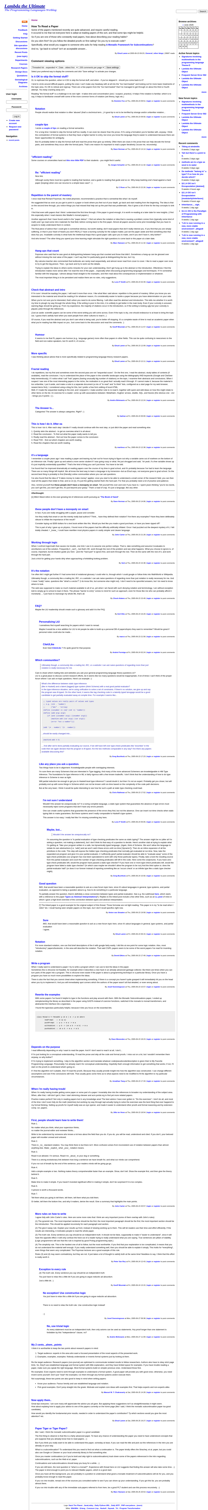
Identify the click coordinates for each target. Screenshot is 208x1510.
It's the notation (40, 571)
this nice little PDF (75, 160)
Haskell (103, 1508)
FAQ (25, 34)
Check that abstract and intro (48, 289)
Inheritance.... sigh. (191, 204)
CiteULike (48, 644)
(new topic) (22, 56)
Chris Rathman (118, 792)
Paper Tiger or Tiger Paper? (51, 1428)
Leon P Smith (120, 282)
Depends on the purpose (45, 1047)
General (149, 53)
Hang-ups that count (47, 250)
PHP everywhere (128, 1505)
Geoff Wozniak (118, 327)
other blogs (158, 53)
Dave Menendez (118, 1039)
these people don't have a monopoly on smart (61, 509)
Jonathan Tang (118, 1081)
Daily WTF (115, 1505)
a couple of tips (49, 128)
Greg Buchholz (118, 756)
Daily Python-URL (102, 1505)
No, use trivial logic (58, 1326)
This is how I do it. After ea (46, 424)
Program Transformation (130, 1508)
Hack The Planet (75, 1505)
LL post (159, 897)
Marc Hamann (119, 243)
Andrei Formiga (119, 652)
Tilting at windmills (191, 146)
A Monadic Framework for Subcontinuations (129, 45)
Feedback (23, 30)
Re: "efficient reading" (48, 172)
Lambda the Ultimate (24, 6)
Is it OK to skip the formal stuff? (49, 76)
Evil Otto (121, 614)
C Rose (122, 187)
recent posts (14, 140)
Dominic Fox (119, 101)
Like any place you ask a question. (59, 764)
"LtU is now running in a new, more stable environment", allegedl (193, 226)
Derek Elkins (119, 955)
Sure (45, 920)
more (204, 92)
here (157, 894)
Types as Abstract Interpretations (81, 897)
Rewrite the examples (47, 994)
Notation (40, 108)
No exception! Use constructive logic (64, 1293)
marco (122, 636)
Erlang (82, 1508)
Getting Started (20, 38)
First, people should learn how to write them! (57, 1120)
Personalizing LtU (49, 621)
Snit (123, 563)
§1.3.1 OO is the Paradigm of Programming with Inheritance (194, 214)
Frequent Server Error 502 (194, 75)
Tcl (117, 1508)
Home (24, 26)
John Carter (120, 535)
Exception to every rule (52, 1269)
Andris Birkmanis (117, 400)
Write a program (40, 963)
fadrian (123, 416)
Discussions (21, 41)
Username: (17, 99)
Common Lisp (93, 1508)
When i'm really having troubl (48, 1089)
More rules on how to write (50, 1214)
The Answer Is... (44, 408)
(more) (139, 1505)
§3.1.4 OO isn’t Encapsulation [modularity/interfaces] (192, 195)
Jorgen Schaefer (118, 165)
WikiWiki (74, 1508)
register (157, 101)
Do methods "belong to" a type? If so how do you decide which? (194, 174)
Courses (23, 64)
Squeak (111, 1508)
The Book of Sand (109, 497)
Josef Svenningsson (116, 987)
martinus (121, 447)
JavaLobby (88, 1505)
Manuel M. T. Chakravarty (114, 1392)
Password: (17, 107)
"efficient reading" (42, 157)
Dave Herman (119, 149)
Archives (23, 86)
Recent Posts (21, 52)
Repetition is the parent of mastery (51, 195)
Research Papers (19, 68)
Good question (47, 883)
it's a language (39, 455)
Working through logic (44, 542)
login (149, 101)
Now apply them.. (41, 1400)
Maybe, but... (54, 829)
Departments (21, 60)
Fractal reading (40, 369)
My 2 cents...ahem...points (46, 1344)
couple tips (41, 124)
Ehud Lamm (122, 53)
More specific (39, 353)
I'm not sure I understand (57, 800)
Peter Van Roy (120, 1261)
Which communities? (47, 660)
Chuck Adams (119, 598)
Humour (40, 334)
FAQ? (38, 606)
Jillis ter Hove (119, 1112)
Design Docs (21, 72)
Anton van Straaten (116, 912)
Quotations (22, 75)
